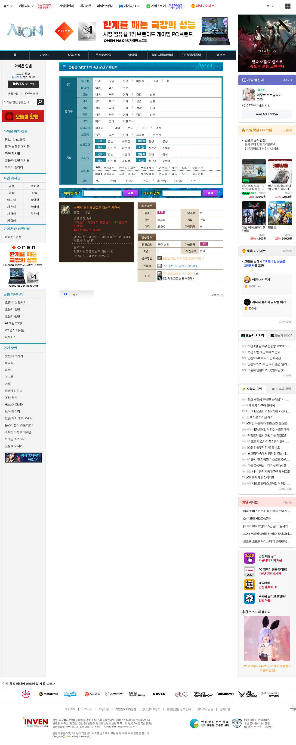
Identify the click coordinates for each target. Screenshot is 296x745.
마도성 (11, 199)
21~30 (145, 181)
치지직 (9, 362)
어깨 (125, 94)
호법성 (34, 206)
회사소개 (70, 709)
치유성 (11, 206)
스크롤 (140, 134)
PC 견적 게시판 (15, 330)
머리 (98, 121)
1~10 (112, 181)
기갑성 (11, 220)
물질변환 (197, 167)
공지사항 (225, 709)
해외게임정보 (13, 390)
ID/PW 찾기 (31, 93)
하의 (111, 94)
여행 (8, 383)
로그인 (270, 6)
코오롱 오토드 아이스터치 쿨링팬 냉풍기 (267, 541)
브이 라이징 (12, 411)
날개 (158, 128)
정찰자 (141, 141)
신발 (152, 94)
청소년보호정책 (151, 709)
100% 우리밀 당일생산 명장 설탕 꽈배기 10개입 (267, 533)
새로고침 (284, 322)
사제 (141, 147)
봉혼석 (157, 134)
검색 (40, 102)
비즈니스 (87, 709)
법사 (100, 147)
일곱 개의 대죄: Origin (18, 418)
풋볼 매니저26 (14, 446)
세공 (174, 167)
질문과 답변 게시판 (17, 160)
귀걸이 (116, 128)
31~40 (161, 181)
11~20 (128, 181)
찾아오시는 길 (205, 709)
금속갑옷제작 (127, 167)
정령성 (34, 199)
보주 (125, 88)
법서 (111, 88)
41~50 (178, 181)
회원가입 (13, 93)
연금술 (163, 167)
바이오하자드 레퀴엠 (18, 432)
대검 (155, 81)
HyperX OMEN (14, 404)
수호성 (34, 186)
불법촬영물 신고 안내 (179, 709)
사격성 (11, 213)
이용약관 (104, 709)
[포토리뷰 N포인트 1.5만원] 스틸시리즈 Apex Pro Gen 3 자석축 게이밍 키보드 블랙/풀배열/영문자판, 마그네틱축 (267, 526)
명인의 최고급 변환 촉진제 (176, 278)
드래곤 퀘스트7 (15, 439)
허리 (144, 128)
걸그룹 (9, 376)
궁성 (12, 193)
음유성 (34, 213)
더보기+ (287, 79)
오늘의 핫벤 (12, 309)
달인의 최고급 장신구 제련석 (177, 266)
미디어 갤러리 (14, 167)
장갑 (139, 94)
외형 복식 (129, 121)
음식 (98, 134)
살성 (34, 193)
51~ (193, 181)
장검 (111, 81)
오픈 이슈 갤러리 (16, 302)
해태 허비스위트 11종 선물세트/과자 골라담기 (267, 511)
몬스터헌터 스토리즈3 (19, 425)
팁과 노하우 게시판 (17, 146)
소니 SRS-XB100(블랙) (256, 518)
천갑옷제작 (147, 167)
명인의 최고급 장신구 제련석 (177, 273)
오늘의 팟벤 (12, 316)
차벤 (8, 369)
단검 (98, 81)
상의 (98, 94)
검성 (12, 186)
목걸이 (99, 128)
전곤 (125, 81)
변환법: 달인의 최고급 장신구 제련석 (180, 258)
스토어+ (287, 130)
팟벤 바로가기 (14, 355)
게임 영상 (11, 397)
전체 (98, 181)
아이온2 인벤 (13, 236)
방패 (111, 121)
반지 (131, 128)
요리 (185, 167)
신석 (125, 134)
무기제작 (108, 167)
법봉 (98, 88)
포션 (111, 134)
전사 (100, 141)
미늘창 (140, 81)
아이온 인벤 (23, 66)
